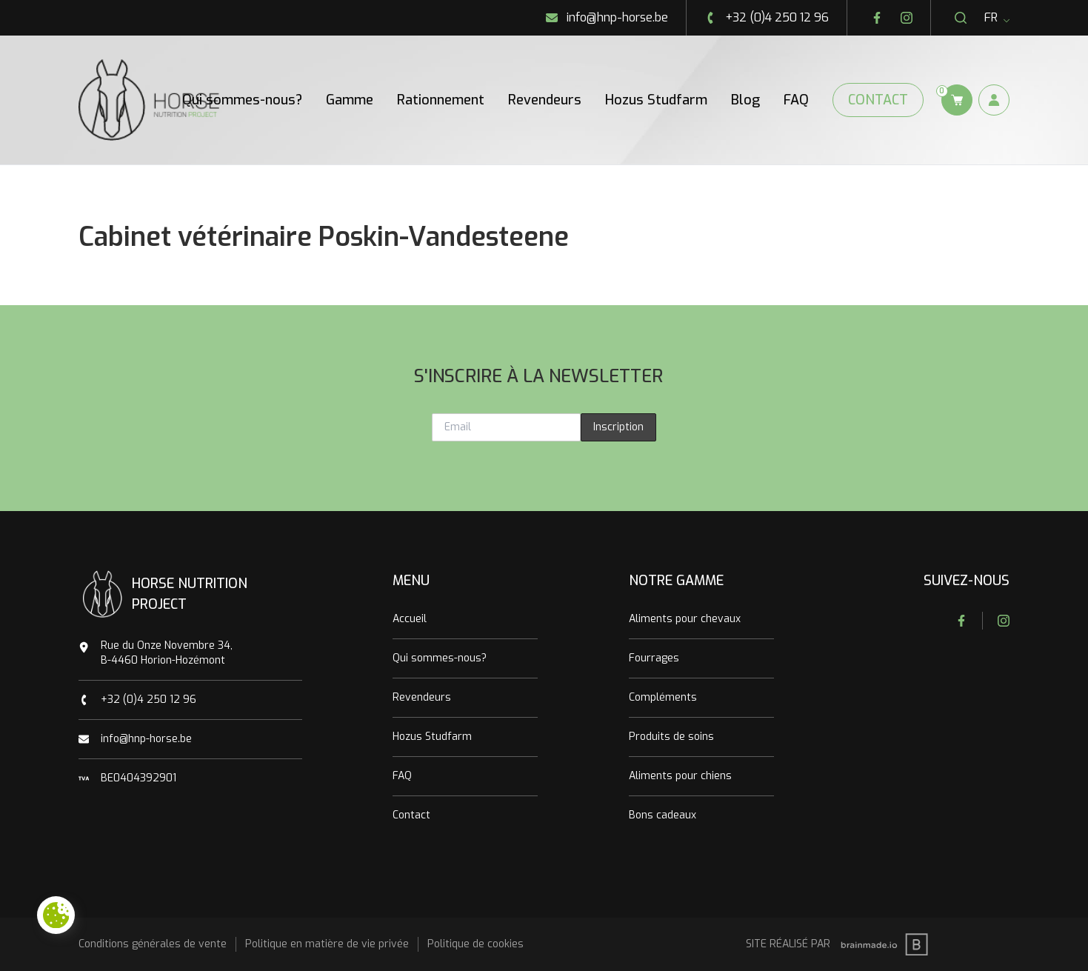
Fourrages (654, 658)
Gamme (349, 100)
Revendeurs (544, 100)
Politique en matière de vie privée (327, 944)
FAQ (796, 100)
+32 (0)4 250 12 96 (148, 700)
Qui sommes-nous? (242, 100)
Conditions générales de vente (153, 944)
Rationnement (440, 100)
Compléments (663, 697)
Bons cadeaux (662, 815)
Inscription (618, 427)
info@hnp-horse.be (146, 739)
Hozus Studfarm (656, 100)
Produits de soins (671, 737)
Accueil (410, 619)
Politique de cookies (475, 944)
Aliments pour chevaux (685, 619)
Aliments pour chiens (680, 776)
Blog (745, 100)
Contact (878, 100)
